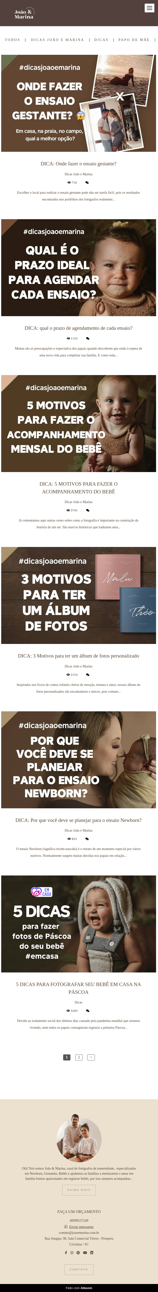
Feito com (79, 1288)
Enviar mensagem (81, 1227)
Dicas (101, 40)
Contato (79, 1269)
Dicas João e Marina (57, 40)
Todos (12, 40)
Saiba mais (79, 1190)
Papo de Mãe (134, 40)
